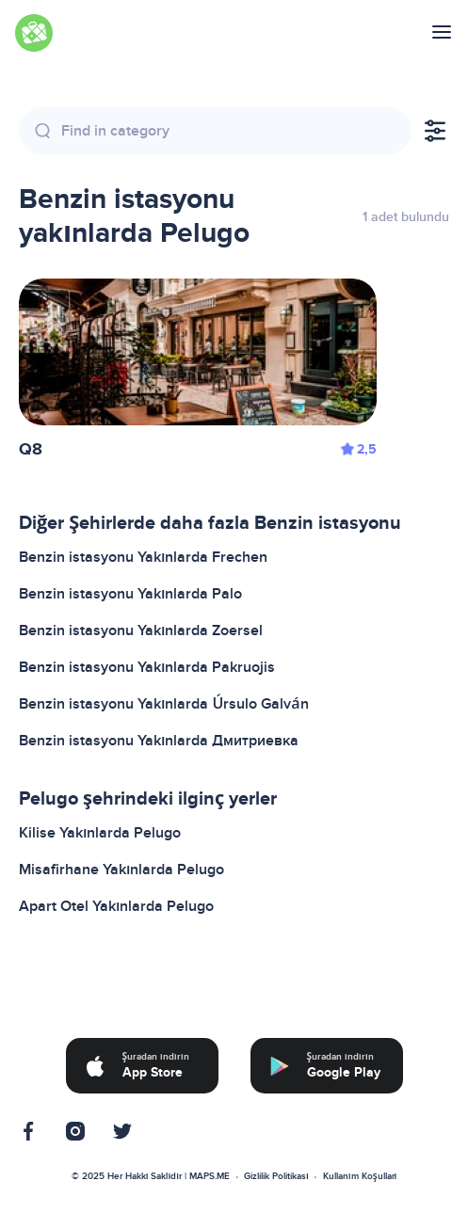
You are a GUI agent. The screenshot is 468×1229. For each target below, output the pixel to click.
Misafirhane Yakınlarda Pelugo (121, 869)
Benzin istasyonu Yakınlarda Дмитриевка (159, 740)
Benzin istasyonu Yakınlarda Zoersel (141, 630)
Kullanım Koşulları (359, 1176)
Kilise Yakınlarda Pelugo (100, 832)
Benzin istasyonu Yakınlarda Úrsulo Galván (164, 703)
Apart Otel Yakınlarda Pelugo (116, 906)
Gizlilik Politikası (276, 1176)
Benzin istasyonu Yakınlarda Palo (130, 593)
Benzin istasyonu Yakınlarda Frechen (143, 557)
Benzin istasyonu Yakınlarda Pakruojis (147, 667)
